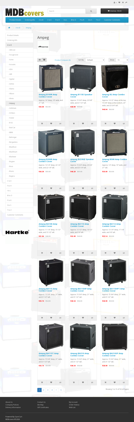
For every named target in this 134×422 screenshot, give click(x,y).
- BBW (10, 132)
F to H (57, 20)
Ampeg (28, 28)
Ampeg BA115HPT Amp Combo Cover (113, 289)
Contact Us (41, 402)
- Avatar (10, 118)
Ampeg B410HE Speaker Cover (82, 160)
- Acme (10, 59)
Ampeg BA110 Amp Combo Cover (79, 225)
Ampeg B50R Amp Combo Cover (114, 160)
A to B (41, 20)
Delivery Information (13, 407)
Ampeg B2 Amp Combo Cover (113, 95)
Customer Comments (112, 20)
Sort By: (81, 60)
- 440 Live (11, 50)
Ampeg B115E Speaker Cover (81, 95)
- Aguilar (11, 79)
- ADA (10, 69)
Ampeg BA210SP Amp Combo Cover (112, 354)
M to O (73, 20)
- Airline (10, 84)
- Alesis (10, 98)
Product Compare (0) (62, 60)
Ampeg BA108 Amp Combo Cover (48, 225)
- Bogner (11, 161)
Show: (112, 60)
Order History (74, 405)
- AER (9, 74)
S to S (90, 20)
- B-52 (10, 123)
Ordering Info (30, 20)
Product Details (15, 20)
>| (61, 390)
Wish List (72, 407)
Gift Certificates (43, 407)
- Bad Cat (11, 127)
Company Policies (12, 405)
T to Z (98, 20)
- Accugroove (12, 55)
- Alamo (10, 89)
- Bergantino (12, 142)
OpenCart (18, 417)
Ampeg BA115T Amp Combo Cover (49, 354)
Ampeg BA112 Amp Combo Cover (111, 225)
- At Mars (11, 113)
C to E (49, 20)
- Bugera (11, 176)
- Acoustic (11, 64)
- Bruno (10, 171)
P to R (82, 20)
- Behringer (12, 137)
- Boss (10, 166)
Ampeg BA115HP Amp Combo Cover (81, 289)
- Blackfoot (11, 147)
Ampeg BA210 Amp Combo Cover (79, 354)
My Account (73, 402)
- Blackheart (12, 152)
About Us (8, 402)
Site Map (40, 405)
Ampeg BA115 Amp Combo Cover (48, 289)
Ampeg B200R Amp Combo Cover (48, 160)
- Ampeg (11, 103)
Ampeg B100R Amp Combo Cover (48, 95)
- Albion (10, 93)
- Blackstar (11, 157)
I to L (65, 20)
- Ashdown (11, 108)
